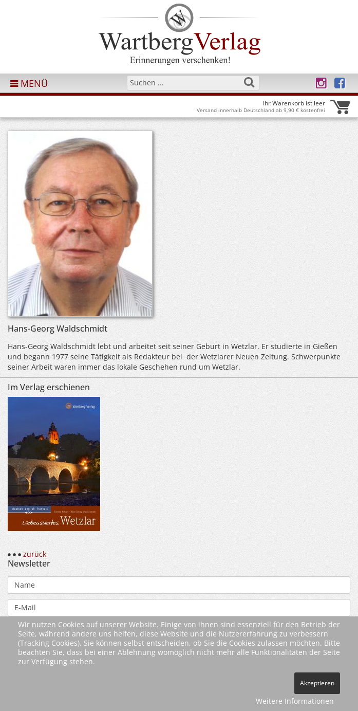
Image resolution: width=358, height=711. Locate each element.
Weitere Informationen (295, 701)
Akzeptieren (317, 683)
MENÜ (29, 83)
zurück (34, 554)
